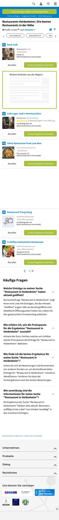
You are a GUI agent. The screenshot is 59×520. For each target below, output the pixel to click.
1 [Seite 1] (29, 270)
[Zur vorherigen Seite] (24, 271)
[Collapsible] (53, 291)
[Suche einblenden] (33, 3)
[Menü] (55, 3)
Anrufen (12, 64)
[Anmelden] (41, 3)
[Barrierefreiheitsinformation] (48, 3)
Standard (29, 29)
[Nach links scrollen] (4, 36)
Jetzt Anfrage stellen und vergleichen (29, 11)
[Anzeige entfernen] (57, 509)
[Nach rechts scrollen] (54, 36)
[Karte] (50, 29)
